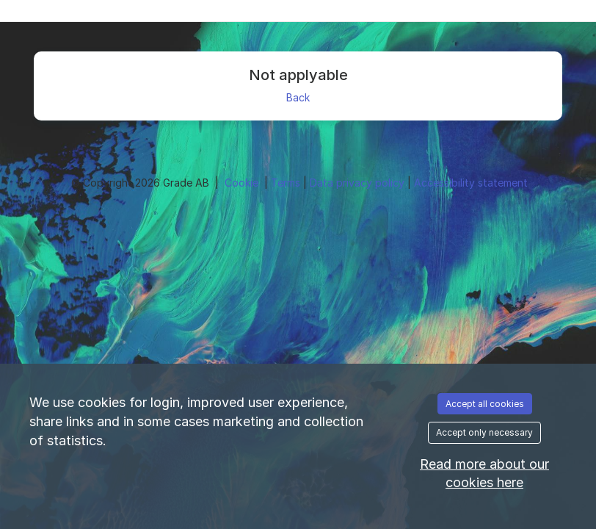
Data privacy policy (358, 182)
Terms (287, 182)
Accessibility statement (471, 182)
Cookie (243, 182)
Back (298, 97)
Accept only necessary (484, 432)
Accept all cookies (485, 403)
